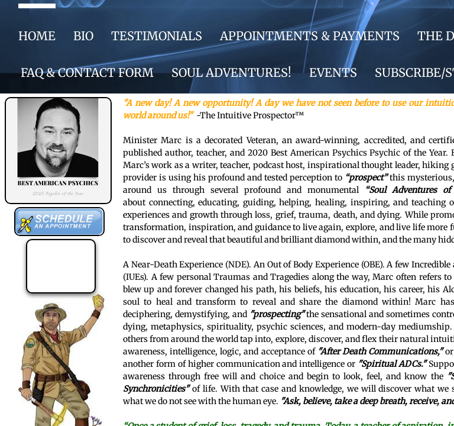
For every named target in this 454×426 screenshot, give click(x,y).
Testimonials (156, 35)
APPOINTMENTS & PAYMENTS (310, 35)
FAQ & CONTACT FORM (87, 72)
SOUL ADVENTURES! (231, 72)
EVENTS (333, 72)
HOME (37, 35)
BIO (83, 35)
